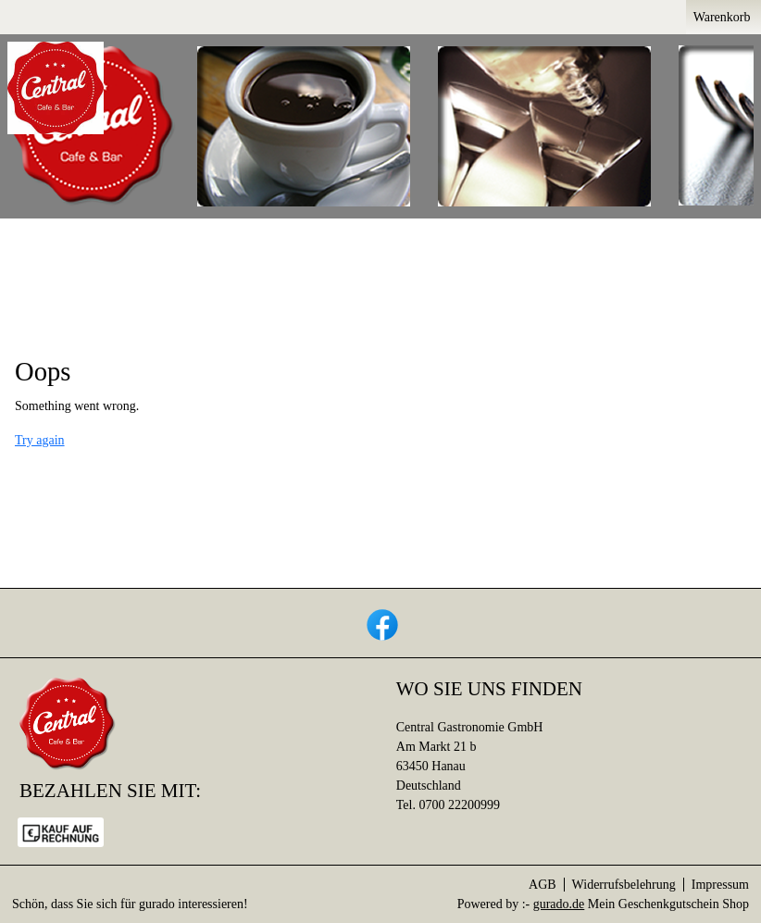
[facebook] (380, 623)
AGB (542, 885)
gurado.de (559, 904)
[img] (380, 126)
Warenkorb (723, 17)
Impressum (720, 885)
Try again (40, 440)
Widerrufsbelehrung (624, 885)
